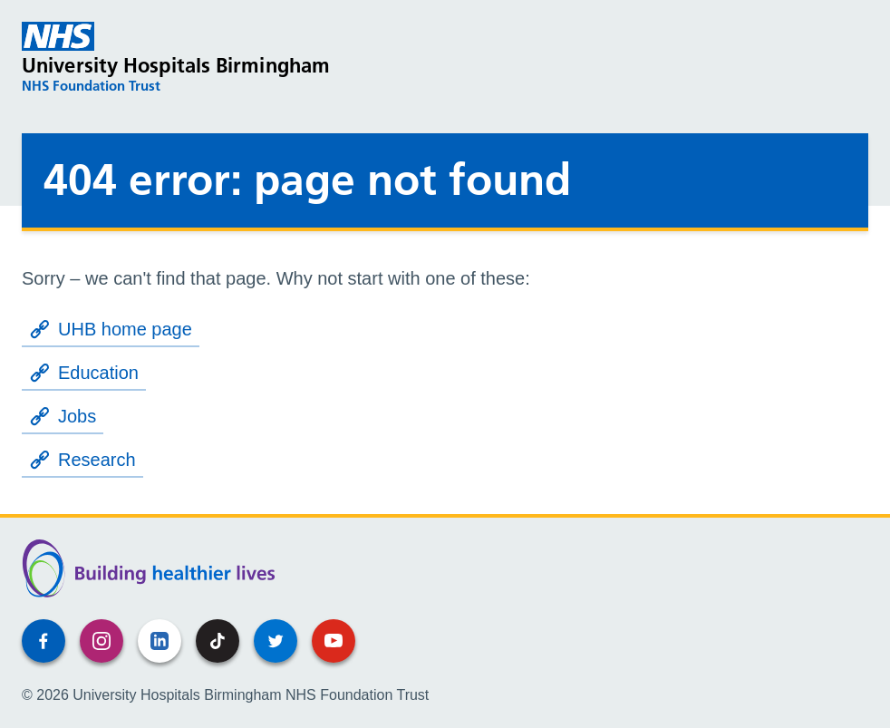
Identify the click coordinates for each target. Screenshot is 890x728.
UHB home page (110, 329)
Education (84, 372)
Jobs (62, 416)
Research (82, 460)
